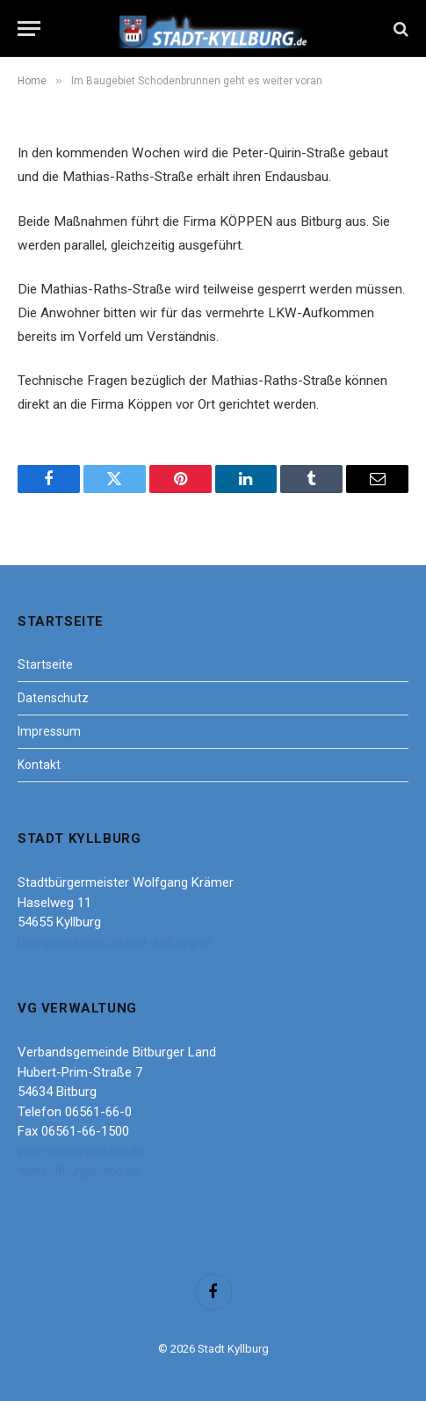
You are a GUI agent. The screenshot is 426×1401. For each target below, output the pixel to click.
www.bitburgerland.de (79, 1171)
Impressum (49, 731)
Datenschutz (53, 698)
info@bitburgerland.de (81, 1151)
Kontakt (39, 765)
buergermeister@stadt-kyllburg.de (115, 942)
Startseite (45, 664)
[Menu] (29, 28)
